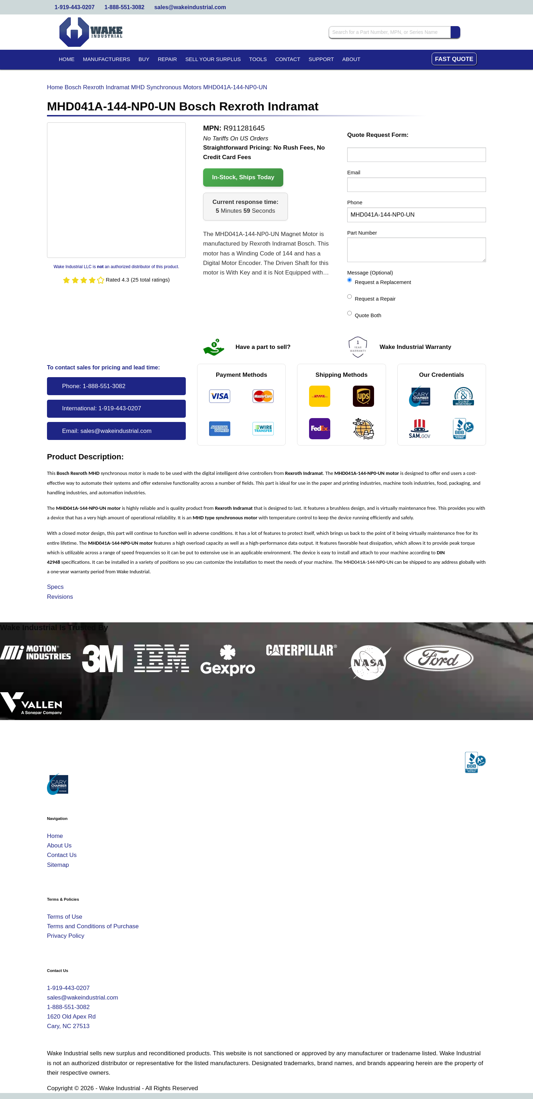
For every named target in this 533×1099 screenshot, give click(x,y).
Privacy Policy (65, 935)
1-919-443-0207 (75, 7)
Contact (287, 59)
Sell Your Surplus (213, 59)
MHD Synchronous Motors (166, 87)
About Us (59, 845)
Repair (167, 59)
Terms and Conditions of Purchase (93, 926)
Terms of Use (64, 916)
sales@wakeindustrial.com (190, 7)
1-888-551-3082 (124, 7)
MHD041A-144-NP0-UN (235, 87)
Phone (354, 202)
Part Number (362, 233)
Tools (258, 59)
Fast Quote (454, 59)
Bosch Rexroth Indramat (97, 87)
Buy (143, 59)
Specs (55, 587)
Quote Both (364, 314)
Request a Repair (371, 298)
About (351, 59)
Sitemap (58, 865)
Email (353, 172)
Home (67, 59)
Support (321, 59)
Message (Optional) (370, 273)
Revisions (60, 596)
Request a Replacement (379, 281)
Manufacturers (106, 59)
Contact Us (62, 855)
